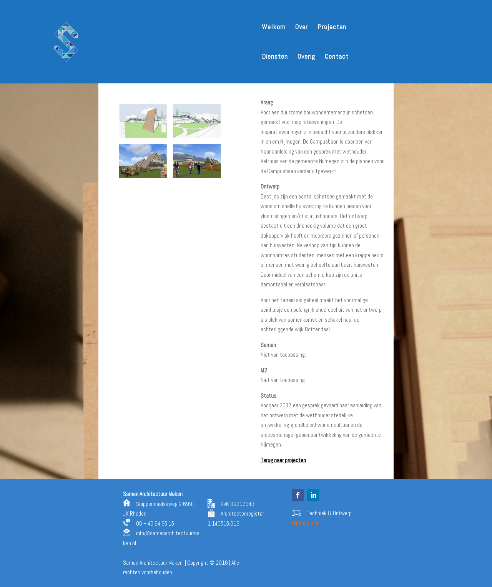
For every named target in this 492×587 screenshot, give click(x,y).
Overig (306, 57)
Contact (337, 57)
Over (301, 27)
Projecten (331, 27)
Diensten (275, 57)
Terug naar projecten (283, 460)
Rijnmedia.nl (305, 522)
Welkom (274, 27)
